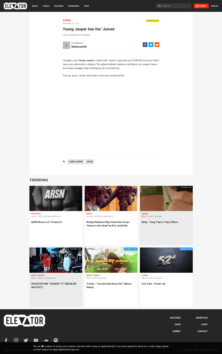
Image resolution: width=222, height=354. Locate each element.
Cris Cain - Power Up (153, 283)
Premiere (152, 21)
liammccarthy (79, 46)
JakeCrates (108, 216)
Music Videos (37, 275)
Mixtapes (36, 214)
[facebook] (145, 45)
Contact (202, 331)
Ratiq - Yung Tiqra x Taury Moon (160, 222)
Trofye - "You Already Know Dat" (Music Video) (109, 285)
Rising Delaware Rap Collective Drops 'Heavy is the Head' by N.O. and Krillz (108, 224)
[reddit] (157, 45)
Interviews (73, 6)
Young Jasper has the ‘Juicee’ (89, 29)
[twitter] (151, 45)
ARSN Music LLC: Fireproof (46, 222)
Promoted (186, 187)
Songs (67, 20)
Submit (177, 331)
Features (58, 6)
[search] (175, 6)
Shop (86, 6)
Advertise (202, 318)
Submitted (131, 249)
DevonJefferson (54, 216)
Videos (46, 6)
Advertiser (51, 278)
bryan (159, 216)
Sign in (214, 6)
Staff (204, 324)
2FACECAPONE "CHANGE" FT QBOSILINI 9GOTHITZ (53, 285)
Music (35, 6)
